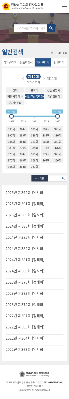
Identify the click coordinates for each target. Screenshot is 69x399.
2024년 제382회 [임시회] (25, 248)
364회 (23, 167)
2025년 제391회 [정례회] (25, 204)
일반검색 (62, 53)
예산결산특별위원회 (34, 96)
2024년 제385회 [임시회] (25, 237)
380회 (11, 148)
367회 (46, 160)
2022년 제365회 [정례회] (25, 327)
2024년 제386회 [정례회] (25, 226)
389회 (23, 135)
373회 (34, 154)
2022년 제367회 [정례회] (25, 316)
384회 (23, 142)
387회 (46, 135)
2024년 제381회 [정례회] (25, 260)
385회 (11, 142)
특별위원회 (53, 96)
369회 (23, 160)
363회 (34, 167)
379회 (23, 148)
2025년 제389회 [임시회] (25, 215)
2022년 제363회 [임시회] (25, 349)
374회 (23, 154)
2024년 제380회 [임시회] (25, 271)
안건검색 (59, 62)
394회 (23, 129)
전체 (15, 90)
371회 (57, 154)
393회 (34, 129)
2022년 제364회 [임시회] (25, 338)
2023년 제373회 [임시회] (25, 293)
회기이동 (39, 178)
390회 (11, 135)
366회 (57, 160)
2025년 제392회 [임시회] (25, 192)
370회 (11, 160)
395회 (11, 129)
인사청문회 (15, 103)
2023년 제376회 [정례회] (25, 282)
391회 (57, 129)
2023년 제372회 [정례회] (25, 304)
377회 (46, 148)
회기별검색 (9, 62)
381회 (57, 142)
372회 (46, 154)
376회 (57, 148)
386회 (57, 135)
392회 (46, 129)
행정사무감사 (15, 96)
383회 (34, 142)
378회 (34, 148)
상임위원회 (53, 90)
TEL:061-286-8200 (53, 382)
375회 (11, 154)
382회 (46, 142)
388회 (34, 135)
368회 (34, 160)
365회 (11, 167)
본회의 (34, 90)
